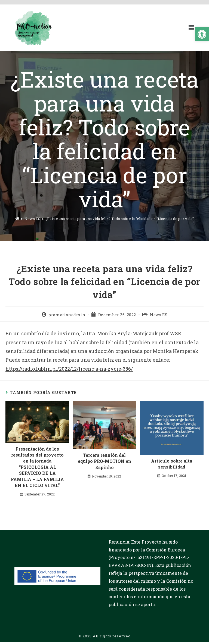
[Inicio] (17, 218)
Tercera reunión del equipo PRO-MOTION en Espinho (104, 461)
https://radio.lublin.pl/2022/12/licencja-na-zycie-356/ (69, 368)
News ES (158, 314)
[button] (202, 34)
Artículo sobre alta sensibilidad (171, 464)
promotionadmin (66, 314)
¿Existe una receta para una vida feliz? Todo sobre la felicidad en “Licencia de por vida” (119, 218)
